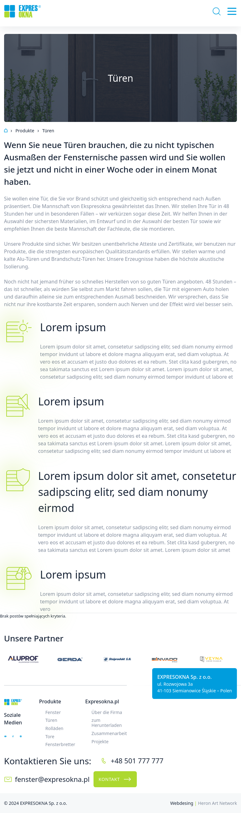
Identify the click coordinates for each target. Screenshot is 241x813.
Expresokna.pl (102, 701)
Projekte (100, 741)
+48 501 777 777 (137, 760)
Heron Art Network (217, 803)
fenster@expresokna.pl (52, 779)
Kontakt (115, 779)
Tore (50, 736)
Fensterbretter (60, 744)
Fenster (53, 712)
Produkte (50, 701)
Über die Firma (107, 712)
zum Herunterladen (107, 722)
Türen (51, 720)
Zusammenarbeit (109, 733)
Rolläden (54, 728)
